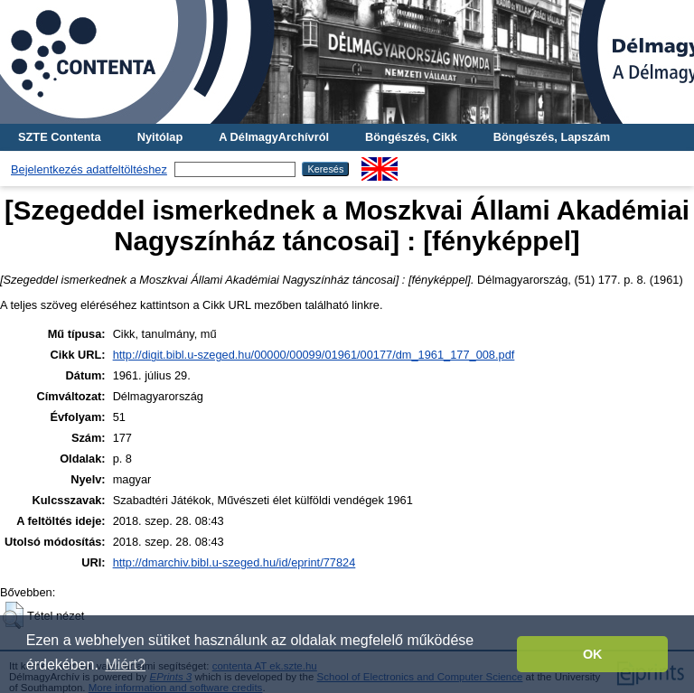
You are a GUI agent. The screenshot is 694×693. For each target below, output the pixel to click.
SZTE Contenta (59, 137)
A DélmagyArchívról (274, 137)
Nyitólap (160, 137)
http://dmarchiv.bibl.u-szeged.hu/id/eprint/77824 (234, 562)
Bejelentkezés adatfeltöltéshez (89, 169)
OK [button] (593, 654)
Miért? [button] (125, 664)
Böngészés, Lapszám (551, 137)
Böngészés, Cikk (411, 137)
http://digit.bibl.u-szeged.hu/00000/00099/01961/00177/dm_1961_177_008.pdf (314, 354)
